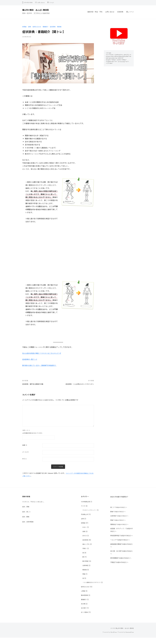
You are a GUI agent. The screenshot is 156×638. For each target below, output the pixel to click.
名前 (24, 445)
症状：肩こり (26, 512)
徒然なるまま (37, 26)
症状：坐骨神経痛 (28, 522)
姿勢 (29, 26)
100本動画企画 (86, 502)
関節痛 (61, 26)
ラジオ (83, 506)
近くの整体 (84, 612)
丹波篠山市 (84, 514)
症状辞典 (120, 12)
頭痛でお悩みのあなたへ (118, 520)
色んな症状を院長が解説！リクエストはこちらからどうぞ (44, 353)
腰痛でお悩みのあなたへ (118, 512)
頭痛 (83, 574)
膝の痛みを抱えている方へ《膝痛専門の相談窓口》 (41, 365)
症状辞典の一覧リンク (30, 359)
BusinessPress (129, 632)
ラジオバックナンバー (89, 510)
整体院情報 (84, 595)
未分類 (83, 604)
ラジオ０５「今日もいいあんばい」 (34, 502)
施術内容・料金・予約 (94, 12)
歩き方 (84, 536)
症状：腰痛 (26, 517)
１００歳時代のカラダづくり (92, 582)
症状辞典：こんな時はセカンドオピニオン (78, 384)
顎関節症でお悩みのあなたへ (120, 524)
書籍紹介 (47, 26)
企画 (82, 519)
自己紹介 (84, 608)
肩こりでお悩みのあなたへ (119, 507)
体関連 (24, 26)
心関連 (83, 591)
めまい (84, 527)
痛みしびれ (86, 544)
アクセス (53, 2)
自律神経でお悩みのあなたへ (120, 516)
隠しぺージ (130, 12)
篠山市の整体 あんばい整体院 (37, 10)
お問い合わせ (42, 2)
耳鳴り (84, 548)
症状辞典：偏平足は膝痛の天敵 (34, 384)
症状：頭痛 (26, 507)
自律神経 (85, 565)
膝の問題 (85, 561)
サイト (24, 459)
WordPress (112, 632)
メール (25, 452)
